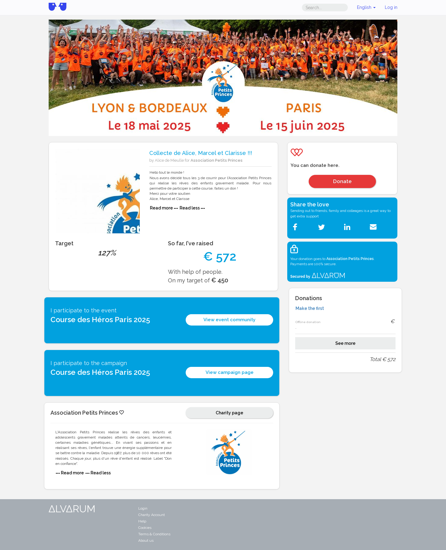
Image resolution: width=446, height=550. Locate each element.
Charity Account (151, 515)
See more (345, 343)
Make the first (309, 308)
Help (142, 521)
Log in (391, 7)
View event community (229, 319)
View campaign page (230, 372)
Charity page (229, 412)
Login (142, 508)
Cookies (144, 528)
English (366, 7)
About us (146, 540)
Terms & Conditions (154, 534)
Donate (342, 181)
